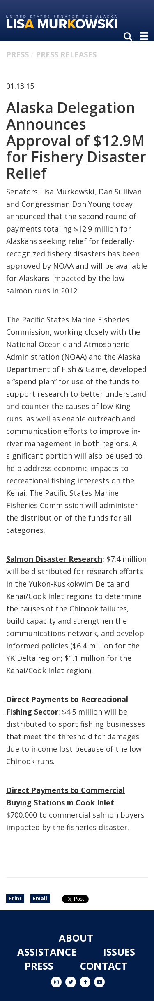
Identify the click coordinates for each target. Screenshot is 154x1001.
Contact (103, 966)
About (76, 937)
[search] (130, 37)
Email (40, 898)
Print (15, 898)
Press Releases (66, 54)
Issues (119, 951)
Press (17, 54)
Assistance (46, 951)
